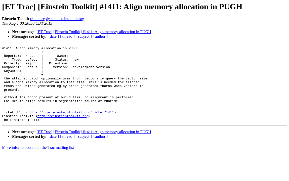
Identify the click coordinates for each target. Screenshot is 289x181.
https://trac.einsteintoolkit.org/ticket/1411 (70, 125)
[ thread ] (67, 36)
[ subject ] (84, 36)
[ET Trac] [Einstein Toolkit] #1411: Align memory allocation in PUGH (94, 32)
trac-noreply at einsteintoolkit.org (57, 19)
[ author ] (100, 36)
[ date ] (53, 36)
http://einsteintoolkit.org (62, 130)
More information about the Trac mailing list (38, 162)
